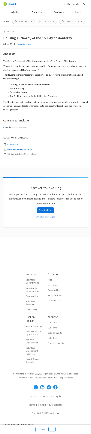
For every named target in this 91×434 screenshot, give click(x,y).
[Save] (41, 429)
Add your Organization (32, 341)
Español (44, 396)
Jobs (50, 279)
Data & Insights (55, 332)
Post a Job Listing (34, 326)
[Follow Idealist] (36, 387)
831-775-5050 (12, 144)
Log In (67, 4)
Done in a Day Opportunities (32, 290)
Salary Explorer (55, 295)
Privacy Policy (44, 404)
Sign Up (76, 4)
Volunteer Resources (30, 303)
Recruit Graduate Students (34, 361)
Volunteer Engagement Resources (32, 350)
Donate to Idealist (56, 343)
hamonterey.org (24, 44)
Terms (32, 404)
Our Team (52, 327)
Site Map (58, 404)
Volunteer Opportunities (32, 281)
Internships (53, 285)
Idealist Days (15, 12)
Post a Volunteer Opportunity (33, 333)
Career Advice (54, 300)
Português (56, 396)
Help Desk (52, 338)
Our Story (52, 322)
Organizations (32, 296)
